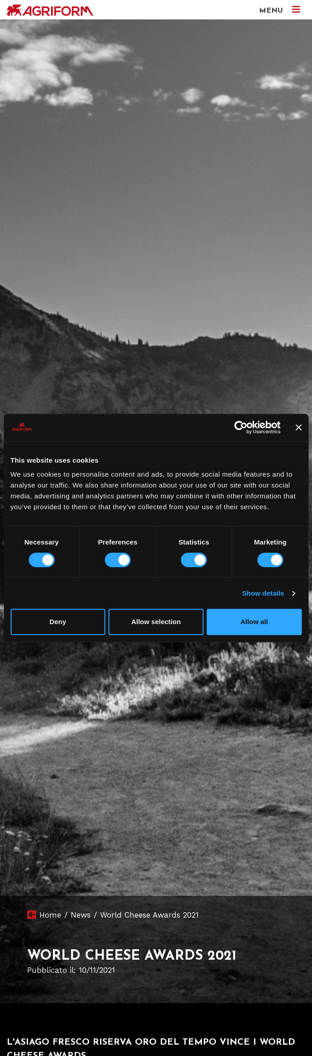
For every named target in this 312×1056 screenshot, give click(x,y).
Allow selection (156, 621)
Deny (57, 621)
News (81, 914)
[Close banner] (298, 427)
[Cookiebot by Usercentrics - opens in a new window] (241, 427)
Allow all (254, 621)
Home (50, 914)
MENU (279, 9)
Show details (263, 593)
